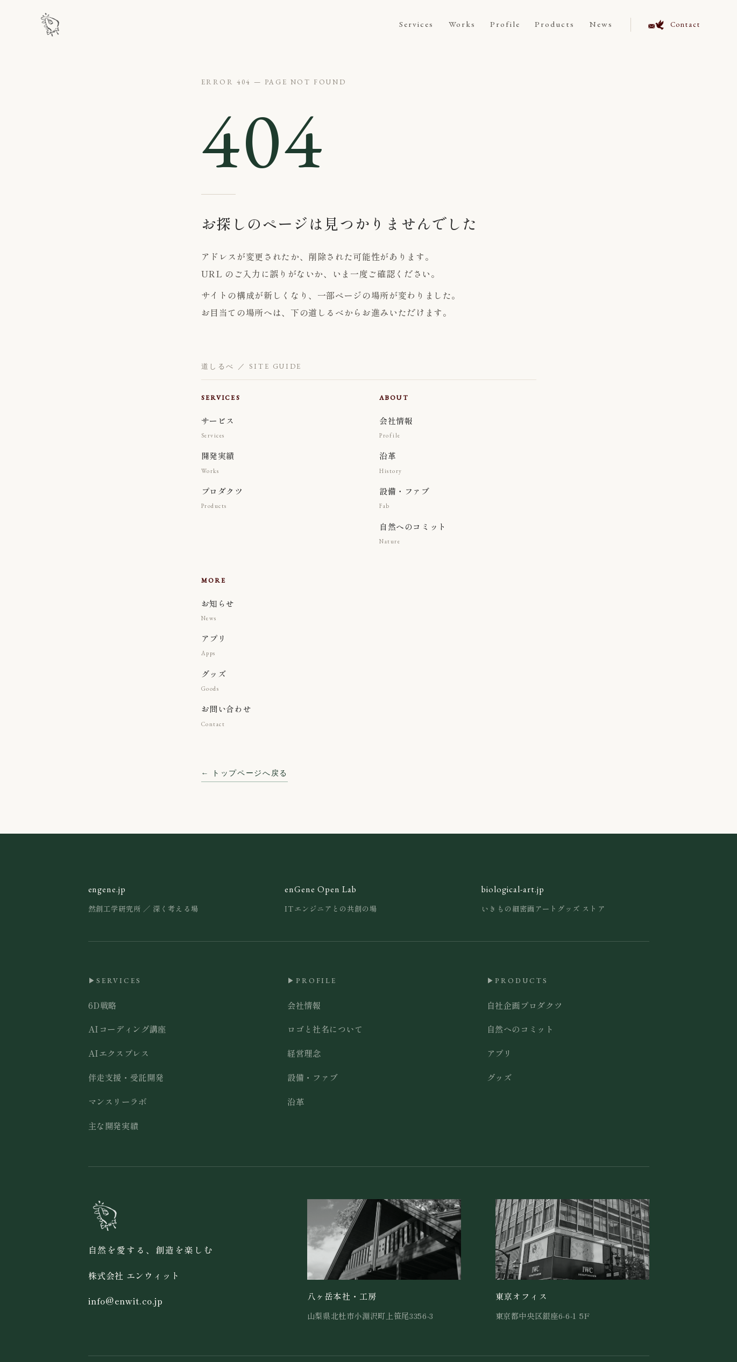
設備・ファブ (312, 1077)
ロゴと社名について (325, 1029)
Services (416, 24)
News (601, 24)
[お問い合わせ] (665, 25)
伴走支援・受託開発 (126, 1077)
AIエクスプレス (119, 1053)
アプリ (499, 1053)
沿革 (295, 1101)
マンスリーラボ (117, 1101)
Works (462, 24)
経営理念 (304, 1053)
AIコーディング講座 (127, 1029)
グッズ (499, 1077)
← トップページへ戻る (244, 773)
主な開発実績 (113, 1125)
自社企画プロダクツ (525, 1005)
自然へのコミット (520, 1029)
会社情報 (304, 1005)
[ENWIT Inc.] (50, 25)
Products (555, 24)
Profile (505, 24)
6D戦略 (102, 1005)
